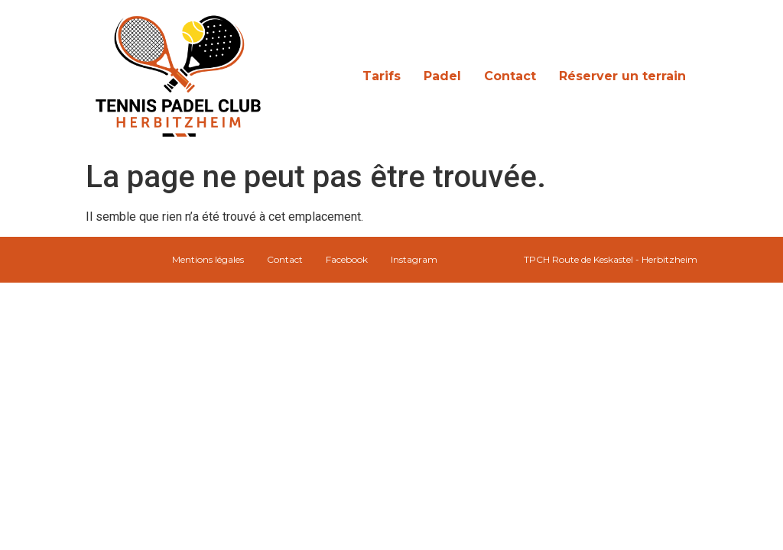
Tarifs (381, 76)
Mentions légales (208, 259)
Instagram (414, 259)
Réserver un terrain (622, 76)
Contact (510, 76)
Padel (442, 76)
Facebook (347, 259)
